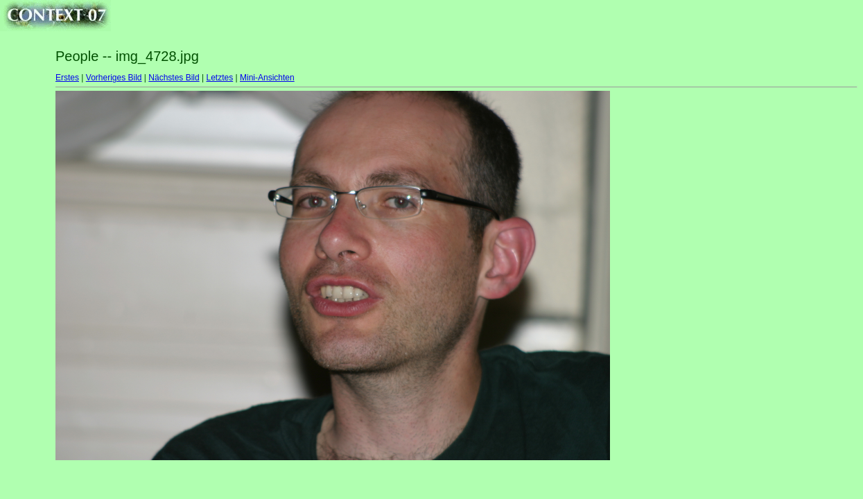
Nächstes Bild (173, 77)
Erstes (67, 77)
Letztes (220, 77)
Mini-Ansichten (267, 77)
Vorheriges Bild (114, 77)
